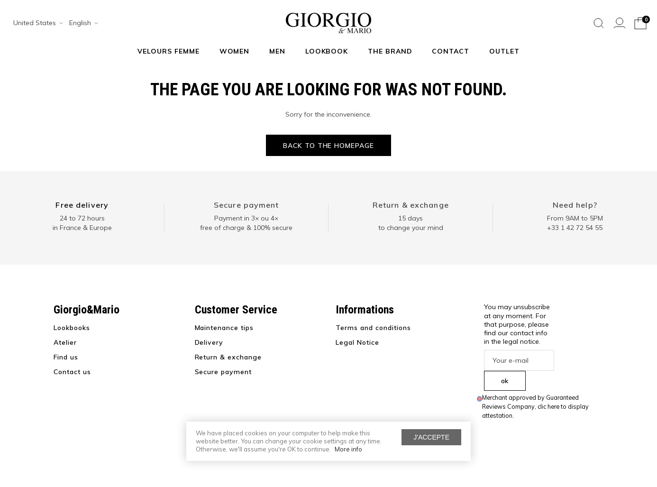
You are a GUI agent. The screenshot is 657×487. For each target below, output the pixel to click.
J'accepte (431, 437)
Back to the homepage (328, 145)
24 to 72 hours (82, 218)
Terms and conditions (373, 327)
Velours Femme (168, 51)
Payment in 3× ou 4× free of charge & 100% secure (246, 223)
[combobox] (35, 23)
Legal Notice (357, 342)
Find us (66, 357)
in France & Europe (82, 227)
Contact (450, 51)
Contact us (72, 372)
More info (348, 449)
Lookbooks (72, 327)
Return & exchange (411, 205)
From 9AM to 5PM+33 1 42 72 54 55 (575, 223)
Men (277, 51)
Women (234, 51)
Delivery (209, 342)
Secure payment (246, 205)
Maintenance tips (224, 327)
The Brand (390, 51)
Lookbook (326, 51)
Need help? (575, 205)
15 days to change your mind (410, 223)
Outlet (504, 51)
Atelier (65, 342)
